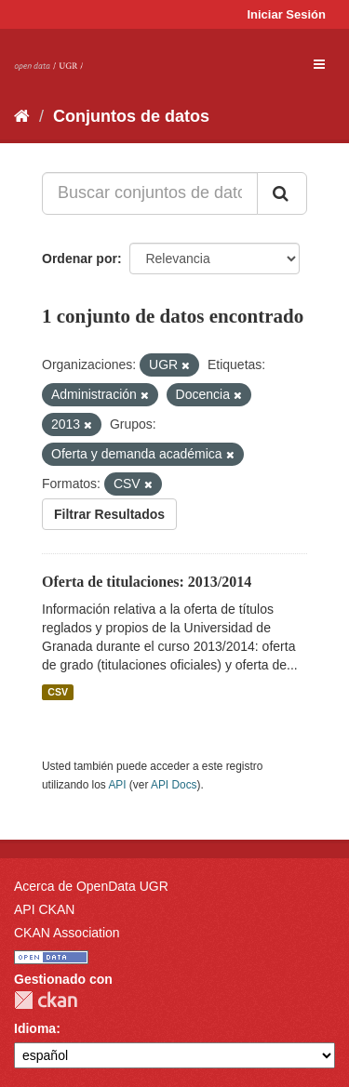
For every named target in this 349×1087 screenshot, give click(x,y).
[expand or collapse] (319, 64)
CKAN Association (67, 932)
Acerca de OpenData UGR (91, 886)
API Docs (174, 784)
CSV (57, 691)
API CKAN (44, 909)
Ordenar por (79, 258)
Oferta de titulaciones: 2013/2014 (146, 582)
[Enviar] (282, 193)
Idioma (35, 1028)
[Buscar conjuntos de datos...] (150, 193)
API (117, 784)
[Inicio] (22, 116)
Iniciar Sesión (286, 14)
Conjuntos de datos (131, 116)
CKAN (45, 1000)
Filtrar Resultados (109, 514)
